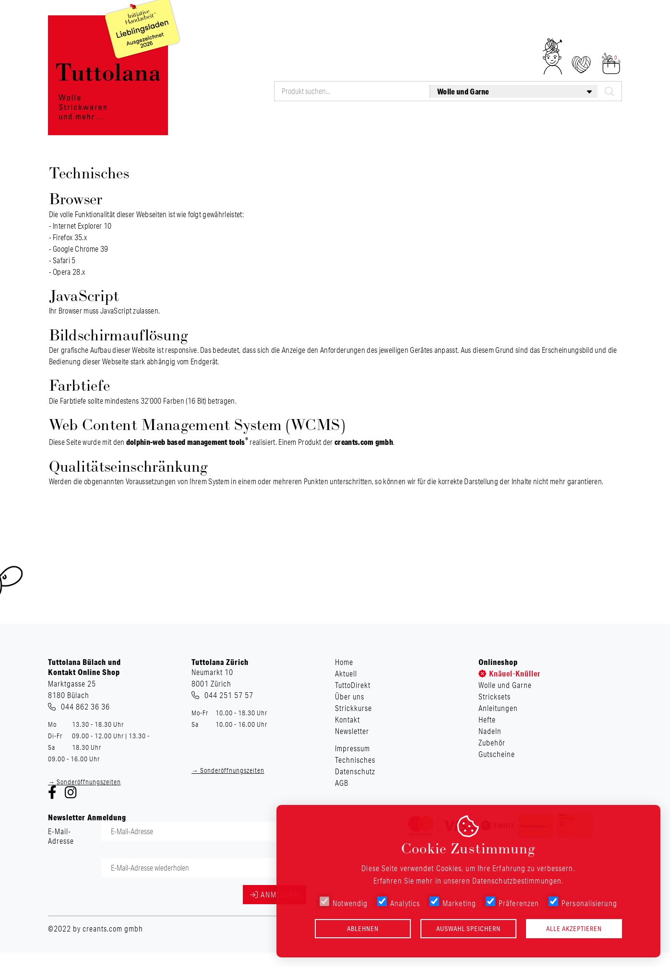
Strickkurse (520, 28)
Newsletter (606, 28)
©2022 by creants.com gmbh (95, 928)
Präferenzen (512, 902)
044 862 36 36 (85, 706)
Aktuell (387, 28)
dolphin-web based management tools (187, 442)
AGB (341, 783)
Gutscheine (593, 127)
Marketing (453, 902)
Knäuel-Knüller (221, 127)
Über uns (474, 28)
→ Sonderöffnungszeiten (84, 782)
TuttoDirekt (429, 28)
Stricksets (358, 127)
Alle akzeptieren (574, 928)
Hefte (461, 127)
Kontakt (564, 28)
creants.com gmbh (364, 442)
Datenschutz (355, 771)
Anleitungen (413, 127)
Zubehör (543, 127)
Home (353, 28)
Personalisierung (583, 902)
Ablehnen (363, 928)
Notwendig (344, 902)
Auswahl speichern (468, 928)
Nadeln (500, 127)
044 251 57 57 (228, 695)
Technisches (355, 760)
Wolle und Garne (294, 127)
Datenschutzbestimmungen (517, 880)
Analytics (398, 902)
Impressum (352, 748)
